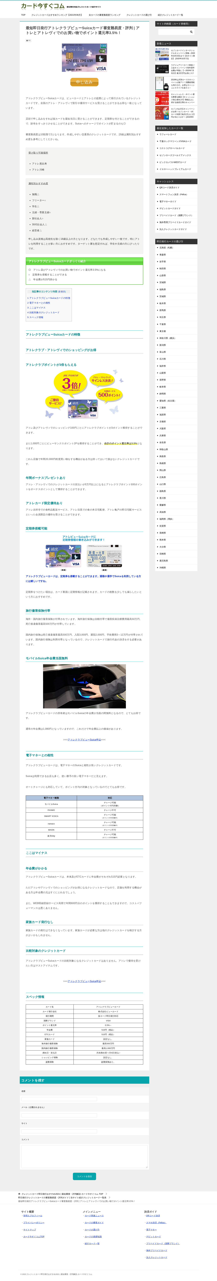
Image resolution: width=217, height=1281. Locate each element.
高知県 (162, 512)
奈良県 (162, 442)
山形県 (162, 275)
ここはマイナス (36, 307)
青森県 (162, 254)
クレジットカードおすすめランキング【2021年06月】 (57, 15)
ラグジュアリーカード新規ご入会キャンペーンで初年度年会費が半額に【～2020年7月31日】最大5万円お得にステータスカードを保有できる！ (183, 69)
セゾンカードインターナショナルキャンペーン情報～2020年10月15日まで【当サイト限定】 (183, 54)
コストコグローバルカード (172, 148)
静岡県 (162, 393)
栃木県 (162, 303)
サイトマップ (29, 1229)
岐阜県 (162, 387)
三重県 (162, 407)
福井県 (162, 366)
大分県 (162, 547)
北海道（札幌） (166, 247)
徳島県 (162, 491)
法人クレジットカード (156, 1257)
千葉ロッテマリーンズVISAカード (175, 141)
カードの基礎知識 (93, 1236)
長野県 (162, 380)
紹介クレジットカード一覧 (170, 15)
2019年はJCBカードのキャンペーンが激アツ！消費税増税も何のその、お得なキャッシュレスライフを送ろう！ (183, 84)
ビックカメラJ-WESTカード (172, 162)
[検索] (176, 32)
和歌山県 (163, 449)
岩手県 (162, 261)
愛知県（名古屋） (167, 401)
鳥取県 (162, 456)
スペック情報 (35, 317)
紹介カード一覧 (92, 1243)
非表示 (62, 291)
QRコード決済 (153, 1215)
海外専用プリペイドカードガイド (175, 222)
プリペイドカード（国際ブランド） (176, 215)
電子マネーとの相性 (38, 302)
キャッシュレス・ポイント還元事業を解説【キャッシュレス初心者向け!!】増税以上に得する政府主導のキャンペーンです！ (183, 98)
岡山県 (162, 470)
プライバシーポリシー (33, 1222)
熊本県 (162, 540)
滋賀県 (162, 414)
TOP (23, 15)
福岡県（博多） (166, 519)
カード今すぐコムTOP (34, 1236)
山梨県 (162, 373)
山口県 (162, 484)
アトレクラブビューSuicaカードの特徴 (48, 298)
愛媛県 (162, 505)
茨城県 (162, 296)
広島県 (162, 477)
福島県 (162, 289)
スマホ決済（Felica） (156, 1222)
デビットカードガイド (170, 208)
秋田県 (162, 268)
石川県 (162, 359)
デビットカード (153, 1236)
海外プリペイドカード (156, 1250)
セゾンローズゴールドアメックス (175, 155)
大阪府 (162, 428)
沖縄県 (162, 567)
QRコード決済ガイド (169, 187)
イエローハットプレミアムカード (175, 169)
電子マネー (151, 1229)
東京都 (162, 331)
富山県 (162, 352)
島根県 (162, 463)
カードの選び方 (92, 1229)
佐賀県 (162, 526)
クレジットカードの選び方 (139, 15)
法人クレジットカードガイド (173, 229)
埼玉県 (162, 317)
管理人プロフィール (32, 1215)
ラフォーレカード (167, 134)
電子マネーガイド (167, 201)
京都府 (162, 421)
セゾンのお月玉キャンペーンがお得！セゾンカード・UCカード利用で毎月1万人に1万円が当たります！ (183, 113)
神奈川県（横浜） (167, 338)
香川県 (162, 498)
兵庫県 (162, 435)
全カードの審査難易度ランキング (104, 15)
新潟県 (162, 345)
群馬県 (162, 310)
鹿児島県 (163, 560)
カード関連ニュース (94, 1215)
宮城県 (162, 282)
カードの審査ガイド (94, 1222)
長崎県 (162, 533)
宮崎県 (162, 554)
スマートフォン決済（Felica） (173, 194)
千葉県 (162, 324)
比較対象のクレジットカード (43, 312)
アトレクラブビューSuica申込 (84, 739)
